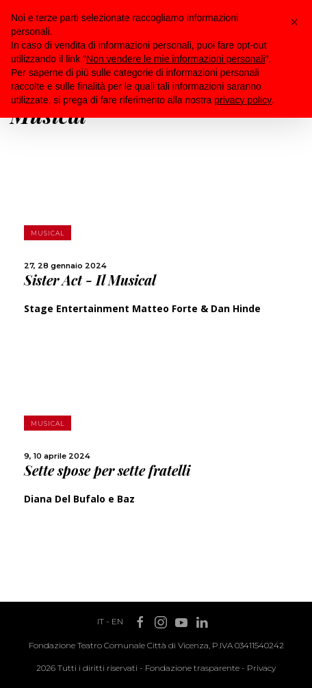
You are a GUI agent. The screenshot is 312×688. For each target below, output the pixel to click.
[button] (294, 22)
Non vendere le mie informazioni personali (175, 58)
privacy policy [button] (243, 99)
